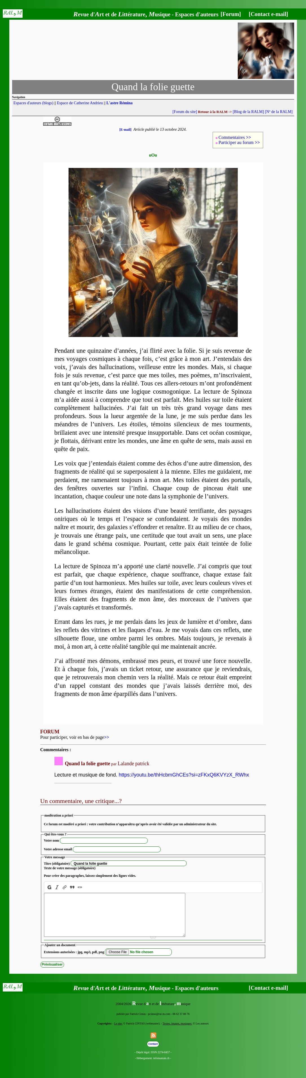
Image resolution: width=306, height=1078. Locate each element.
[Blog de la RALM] (248, 112)
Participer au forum (239, 142)
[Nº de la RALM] (278, 112)
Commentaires (235, 137)
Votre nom (51, 840)
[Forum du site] (184, 112)
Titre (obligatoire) (57, 864)
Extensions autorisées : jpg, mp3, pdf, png (74, 960)
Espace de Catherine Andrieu (80, 103)
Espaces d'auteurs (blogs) (34, 103)
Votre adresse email (58, 849)
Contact (153, 1052)
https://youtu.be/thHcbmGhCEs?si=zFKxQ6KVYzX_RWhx (184, 775)
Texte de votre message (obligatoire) (70, 868)
